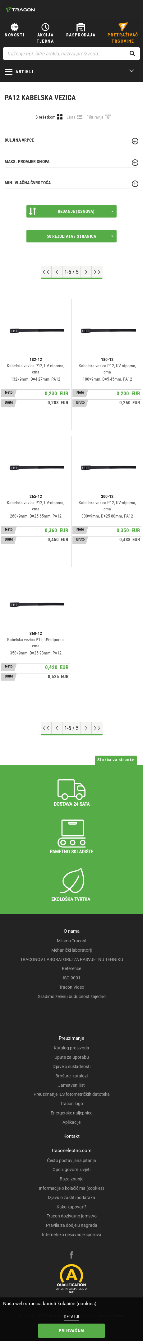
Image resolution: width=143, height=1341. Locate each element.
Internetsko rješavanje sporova (71, 1234)
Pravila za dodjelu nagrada (71, 1225)
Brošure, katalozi (71, 1075)
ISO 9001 (72, 977)
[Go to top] (46, 272)
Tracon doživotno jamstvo (72, 1215)
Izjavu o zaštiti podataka (71, 1197)
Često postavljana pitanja (71, 1160)
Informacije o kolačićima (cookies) (71, 1188)
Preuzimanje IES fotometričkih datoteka (72, 1094)
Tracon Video (71, 987)
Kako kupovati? (71, 1206)
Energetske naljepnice (71, 1112)
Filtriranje (95, 117)
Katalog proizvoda (71, 1047)
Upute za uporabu (71, 1057)
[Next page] (86, 272)
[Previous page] (57, 272)
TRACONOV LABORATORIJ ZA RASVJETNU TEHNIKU (71, 959)
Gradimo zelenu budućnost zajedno (72, 996)
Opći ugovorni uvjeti (71, 1169)
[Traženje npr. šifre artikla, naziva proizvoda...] (71, 53)
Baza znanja (72, 1178)
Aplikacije (71, 1122)
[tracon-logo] (20, 9)
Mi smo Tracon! (71, 940)
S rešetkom (45, 117)
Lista (71, 117)
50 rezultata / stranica (80, 236)
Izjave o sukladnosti (71, 1066)
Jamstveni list (71, 1085)
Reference (71, 968)
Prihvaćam (71, 1330)
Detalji (71, 1317)
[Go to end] (97, 272)
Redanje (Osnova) (71, 211)
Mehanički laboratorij (71, 950)
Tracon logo (71, 1103)
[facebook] (71, 1255)
